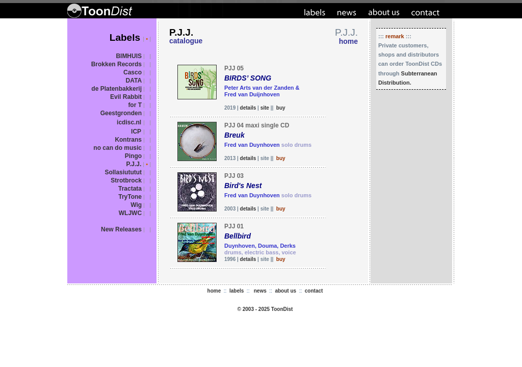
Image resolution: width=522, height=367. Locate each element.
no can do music (117, 147)
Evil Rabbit (126, 96)
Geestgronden (121, 113)
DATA (134, 80)
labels (236, 291)
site (264, 108)
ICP (136, 131)
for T (135, 105)
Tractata (130, 188)
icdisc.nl (129, 122)
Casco (132, 72)
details (248, 108)
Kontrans (128, 139)
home (214, 291)
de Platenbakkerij (116, 88)
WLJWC (130, 213)
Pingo (133, 156)
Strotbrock (126, 180)
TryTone (130, 196)
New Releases (121, 229)
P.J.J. (133, 164)
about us (285, 291)
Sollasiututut (123, 172)
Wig (136, 204)
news (260, 291)
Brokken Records (116, 64)
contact (314, 291)
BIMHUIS (129, 56)
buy (280, 108)
